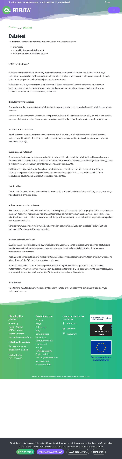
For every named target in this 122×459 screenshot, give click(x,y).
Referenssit (41, 326)
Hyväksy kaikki (25, 452)
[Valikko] (114, 10)
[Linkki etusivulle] (16, 10)
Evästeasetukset (43, 364)
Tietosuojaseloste (44, 350)
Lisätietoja (98, 452)
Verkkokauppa (42, 333)
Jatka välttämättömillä (50, 452)
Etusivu (39, 320)
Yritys (38, 323)
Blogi (38, 330)
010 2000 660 (48, 2)
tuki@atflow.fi (64, 2)
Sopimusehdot (43, 354)
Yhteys (39, 347)
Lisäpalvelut (41, 343)
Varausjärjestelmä (44, 340)
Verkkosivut (41, 337)
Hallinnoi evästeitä (77, 452)
